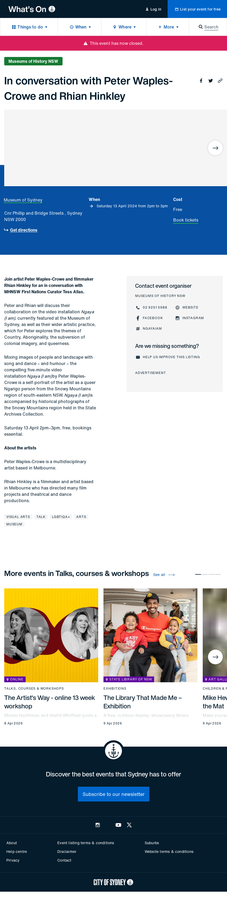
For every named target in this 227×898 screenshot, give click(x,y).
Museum (14, 524)
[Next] (215, 148)
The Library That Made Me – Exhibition (142, 702)
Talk (41, 517)
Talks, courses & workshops (34, 688)
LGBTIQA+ (61, 517)
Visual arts (18, 517)
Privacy (13, 860)
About (11, 843)
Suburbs (152, 843)
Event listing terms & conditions (85, 843)
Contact (64, 860)
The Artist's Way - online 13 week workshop (49, 702)
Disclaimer (66, 851)
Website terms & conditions (169, 851)
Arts (81, 517)
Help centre (16, 851)
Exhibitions (114, 688)
